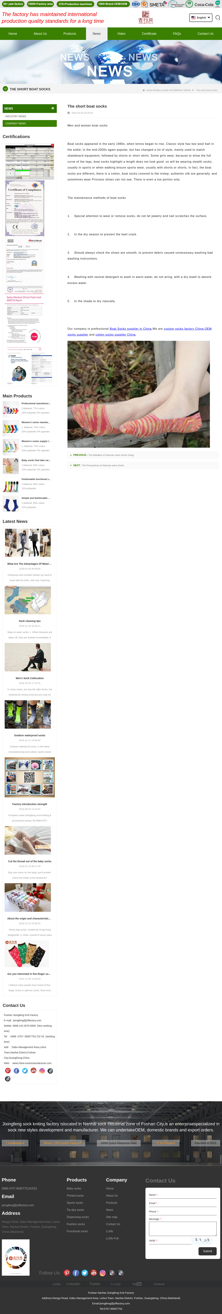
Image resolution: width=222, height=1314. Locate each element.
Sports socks (75, 1202)
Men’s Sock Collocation (30, 678)
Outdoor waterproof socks (29, 735)
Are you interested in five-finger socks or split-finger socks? (29, 973)
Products (69, 33)
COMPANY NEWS (181, 90)
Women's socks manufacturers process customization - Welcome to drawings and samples (36, 422)
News (97, 33)
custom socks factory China (184, 328)
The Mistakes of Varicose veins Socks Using (111, 455)
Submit (207, 1251)
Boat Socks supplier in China (131, 328)
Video (121, 33)
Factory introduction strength (29, 804)
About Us (40, 33)
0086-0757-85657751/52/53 (19, 1188)
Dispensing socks (78, 1217)
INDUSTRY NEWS (15, 116)
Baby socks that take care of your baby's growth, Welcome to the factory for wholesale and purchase (36, 460)
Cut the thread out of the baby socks (29, 861)
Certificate (149, 33)
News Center (162, 90)
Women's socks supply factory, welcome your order (36, 441)
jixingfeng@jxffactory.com (18, 1205)
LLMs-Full (112, 1238)
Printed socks (75, 1195)
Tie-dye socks (75, 1209)
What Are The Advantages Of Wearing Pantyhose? (29, 563)
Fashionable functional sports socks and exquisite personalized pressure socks (36, 479)
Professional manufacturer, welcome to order (36, 403)
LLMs (109, 1231)
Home (13, 33)
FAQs (177, 33)
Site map (111, 1217)
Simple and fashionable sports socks (36, 498)
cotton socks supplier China (116, 334)
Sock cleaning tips (30, 621)
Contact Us (205, 33)
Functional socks (77, 1231)
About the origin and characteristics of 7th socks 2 (29, 918)
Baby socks (74, 1188)
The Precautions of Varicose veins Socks (103, 465)
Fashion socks (76, 1224)
